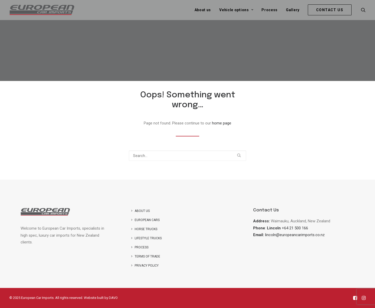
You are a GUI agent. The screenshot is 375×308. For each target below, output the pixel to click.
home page (221, 123)
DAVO (113, 298)
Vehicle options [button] (236, 10)
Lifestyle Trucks (148, 238)
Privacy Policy (147, 265)
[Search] (187, 155)
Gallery (292, 10)
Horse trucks (146, 229)
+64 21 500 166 (295, 228)
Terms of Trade (147, 256)
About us (203, 10)
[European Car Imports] (41, 10)
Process (269, 10)
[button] (363, 10)
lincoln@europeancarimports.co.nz (295, 234)
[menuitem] (203, 10)
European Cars (147, 220)
